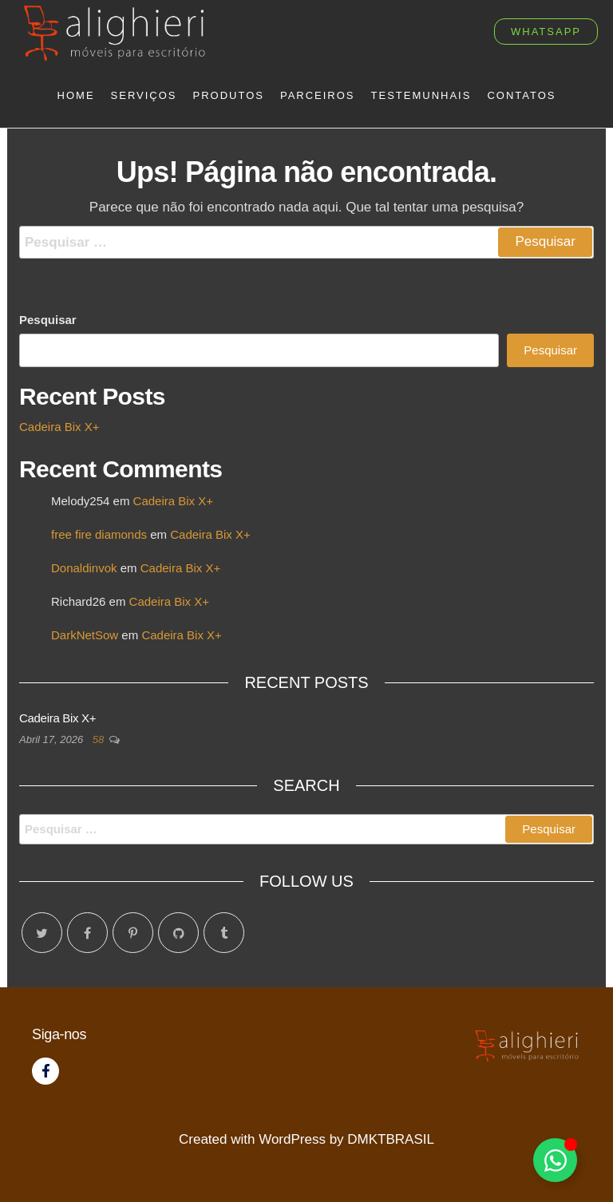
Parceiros (317, 95)
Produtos (228, 95)
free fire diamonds (99, 534)
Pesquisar (48, 319)
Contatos (521, 95)
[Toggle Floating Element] (555, 1160)
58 (100, 739)
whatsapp (546, 32)
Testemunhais (421, 95)
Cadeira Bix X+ (59, 426)
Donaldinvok (84, 568)
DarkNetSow (84, 635)
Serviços (144, 95)
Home (76, 95)
